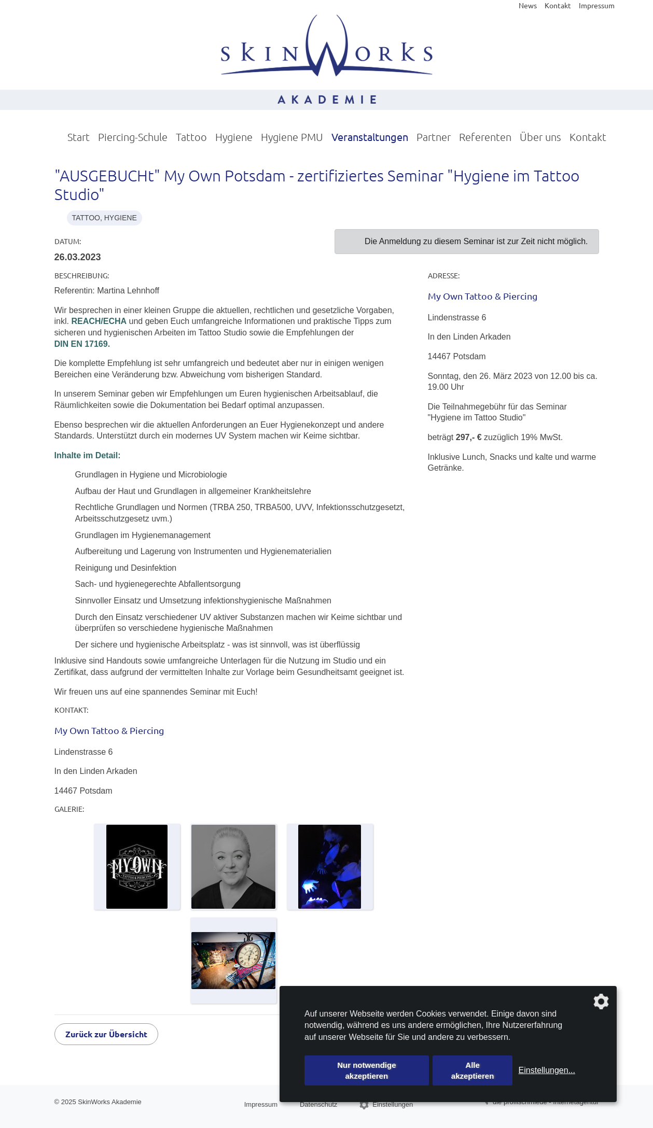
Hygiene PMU (292, 137)
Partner (433, 137)
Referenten (485, 137)
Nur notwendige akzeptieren (366, 1070)
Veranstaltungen (369, 136)
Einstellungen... (547, 1070)
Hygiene (234, 137)
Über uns (540, 137)
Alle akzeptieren (472, 1070)
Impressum (597, 5)
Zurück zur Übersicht (106, 1033)
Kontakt (558, 5)
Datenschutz (318, 1104)
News (528, 5)
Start (78, 137)
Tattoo (191, 137)
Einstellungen (392, 1104)
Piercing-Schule (133, 137)
